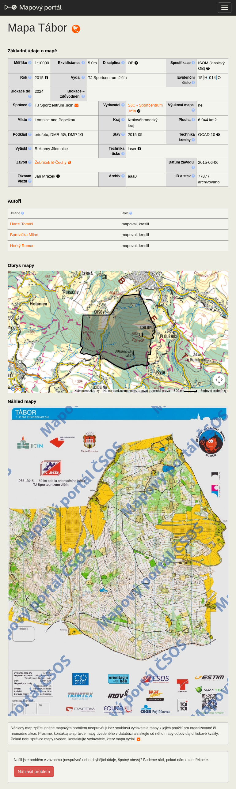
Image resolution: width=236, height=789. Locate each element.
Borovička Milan (24, 234)
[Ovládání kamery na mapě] (219, 380)
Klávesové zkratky (87, 391)
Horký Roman (22, 245)
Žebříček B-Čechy (53, 162)
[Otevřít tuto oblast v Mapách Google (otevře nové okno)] (19, 389)
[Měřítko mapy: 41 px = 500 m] (185, 391)
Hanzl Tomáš (21, 224)
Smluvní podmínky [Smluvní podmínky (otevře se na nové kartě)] (213, 391)
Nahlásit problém (34, 771)
